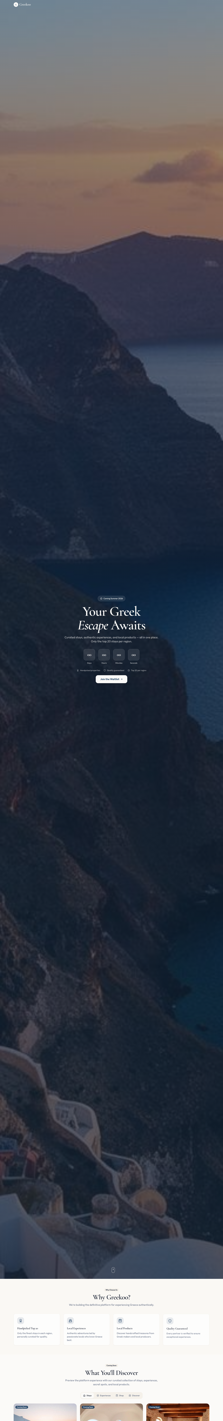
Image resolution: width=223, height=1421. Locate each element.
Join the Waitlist (111, 679)
